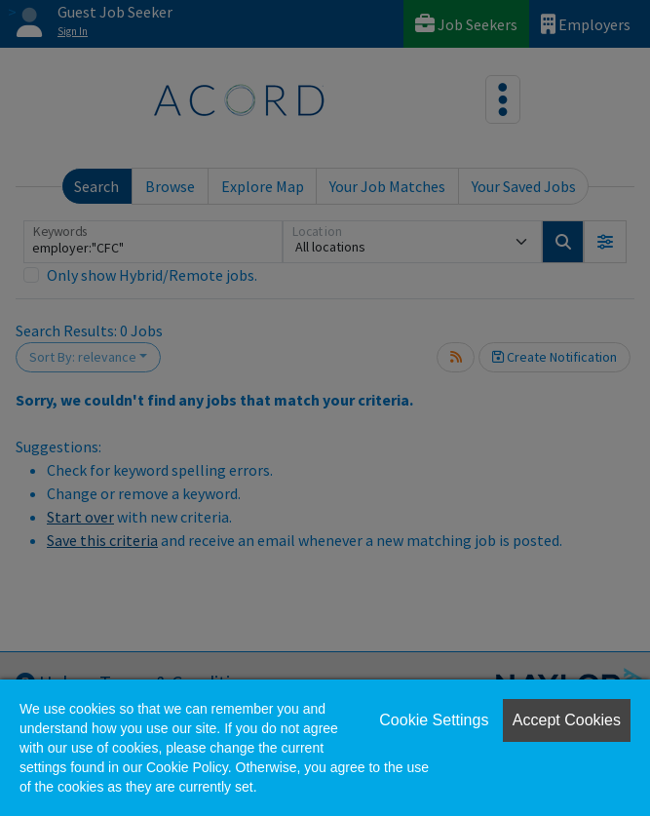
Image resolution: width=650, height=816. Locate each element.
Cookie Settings (433, 720)
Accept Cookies (567, 720)
